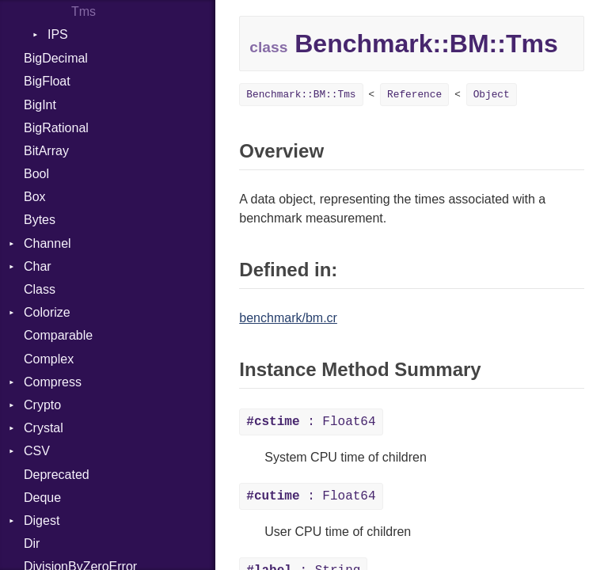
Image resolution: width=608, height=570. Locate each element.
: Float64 (310, 422)
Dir (32, 543)
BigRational (56, 128)
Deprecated (56, 474)
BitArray (46, 151)
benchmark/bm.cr (288, 318)
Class (39, 289)
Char (37, 266)
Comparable (58, 335)
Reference (414, 95)
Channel (47, 243)
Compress (53, 382)
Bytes (39, 219)
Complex (49, 359)
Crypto (42, 405)
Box (35, 196)
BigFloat (47, 81)
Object (491, 95)
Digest (41, 520)
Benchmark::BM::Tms (300, 95)
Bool (36, 173)
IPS (58, 34)
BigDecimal (56, 58)
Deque (42, 497)
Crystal (43, 428)
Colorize (47, 312)
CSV (37, 451)
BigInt (40, 105)
